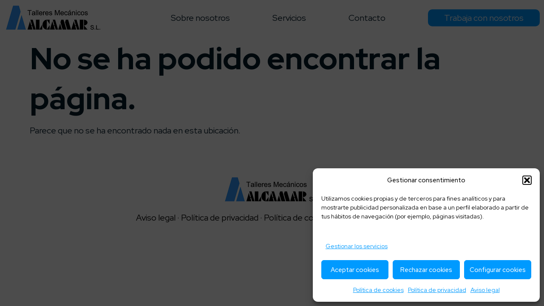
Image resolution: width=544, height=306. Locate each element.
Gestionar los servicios (357, 246)
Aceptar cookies (355, 270)
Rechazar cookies (426, 270)
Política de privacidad (437, 290)
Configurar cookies (498, 270)
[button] (527, 180)
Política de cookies (378, 290)
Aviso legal (485, 290)
